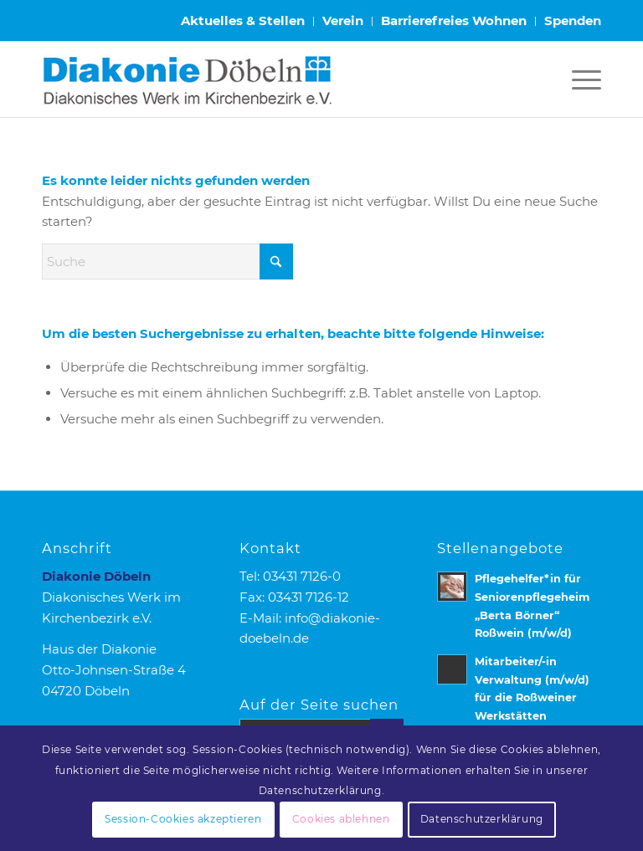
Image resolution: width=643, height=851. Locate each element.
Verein (342, 20)
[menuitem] (243, 21)
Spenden (572, 20)
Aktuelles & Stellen (243, 20)
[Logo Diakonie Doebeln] (187, 79)
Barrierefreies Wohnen (454, 20)
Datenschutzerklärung (481, 819)
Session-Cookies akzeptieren (183, 819)
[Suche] (167, 261)
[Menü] (578, 79)
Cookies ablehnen (341, 819)
